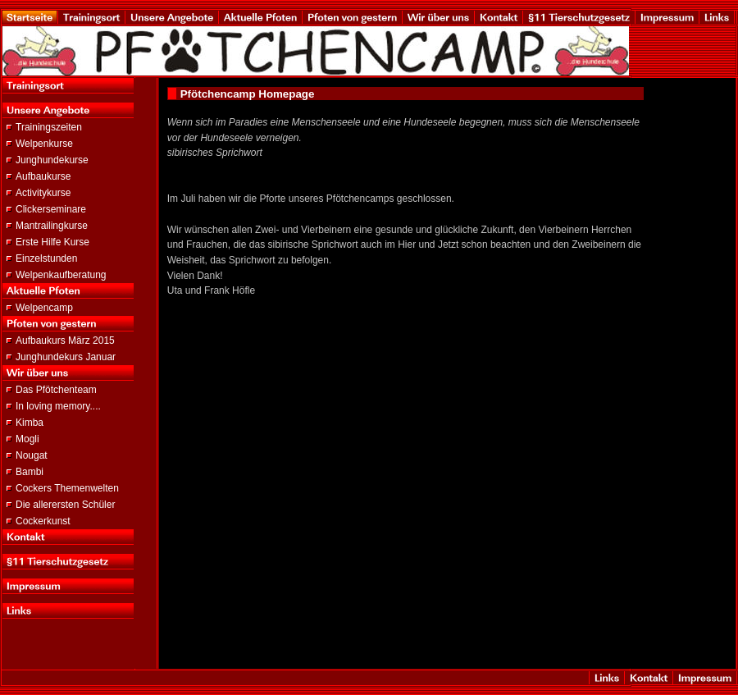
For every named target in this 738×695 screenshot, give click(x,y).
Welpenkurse (44, 143)
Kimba (29, 422)
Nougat (32, 455)
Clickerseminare (51, 209)
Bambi (29, 472)
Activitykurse (43, 193)
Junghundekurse (52, 160)
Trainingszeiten (49, 127)
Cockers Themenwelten (67, 488)
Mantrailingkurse (52, 225)
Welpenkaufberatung (61, 275)
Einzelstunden (46, 258)
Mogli (27, 439)
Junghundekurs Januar (66, 357)
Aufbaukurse (43, 176)
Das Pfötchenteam (56, 390)
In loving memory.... (58, 406)
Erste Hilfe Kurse (52, 242)
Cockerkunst (43, 521)
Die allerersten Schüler (65, 504)
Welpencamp (44, 307)
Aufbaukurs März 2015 (65, 340)
